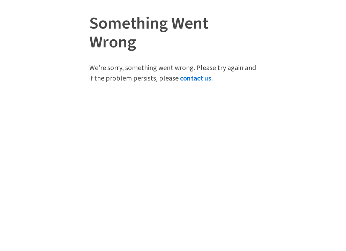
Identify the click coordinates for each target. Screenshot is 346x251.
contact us (195, 78)
